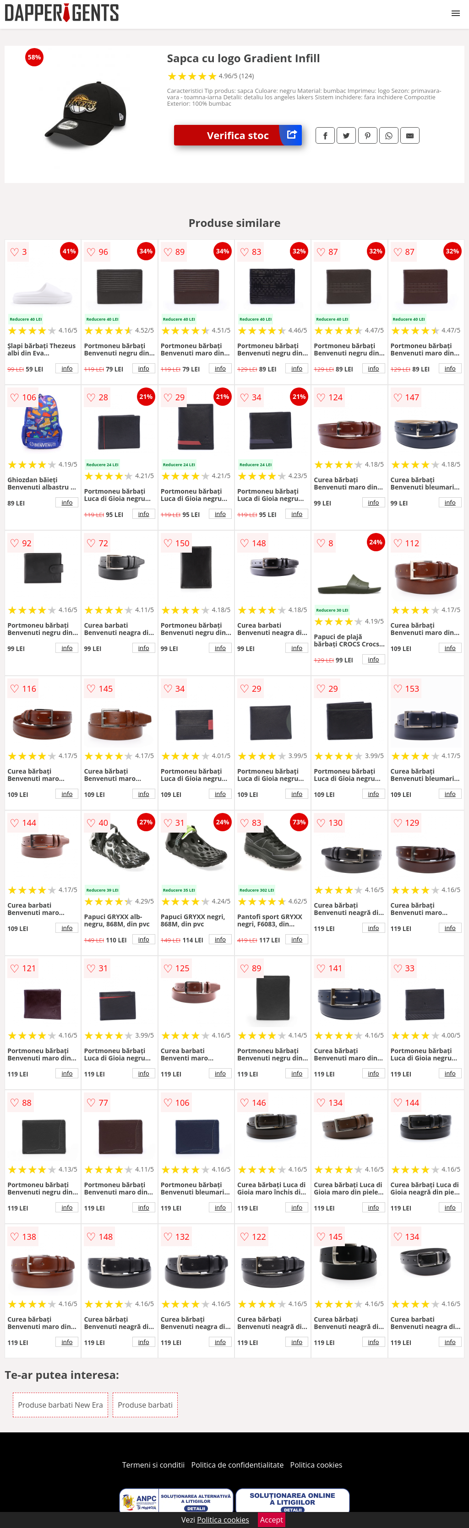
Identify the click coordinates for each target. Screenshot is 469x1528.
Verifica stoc (254, 135)
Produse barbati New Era (60, 1405)
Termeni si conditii (153, 1465)
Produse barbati (145, 1405)
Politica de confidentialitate (237, 1465)
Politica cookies (316, 1465)
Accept (271, 1520)
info (66, 368)
